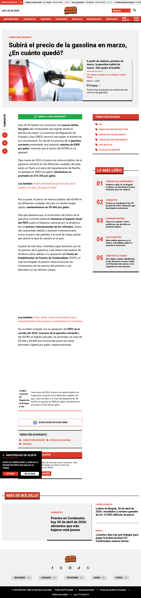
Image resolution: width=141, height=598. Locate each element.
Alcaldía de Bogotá (109, 150)
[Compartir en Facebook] (5, 135)
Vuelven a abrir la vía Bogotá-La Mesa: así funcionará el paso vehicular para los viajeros (120, 187)
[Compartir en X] (5, 143)
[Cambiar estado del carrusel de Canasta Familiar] (20, 2)
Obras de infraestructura (113, 129)
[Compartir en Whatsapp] (5, 151)
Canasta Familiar (9, 2)
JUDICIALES (29, 19)
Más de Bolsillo (22, 572)
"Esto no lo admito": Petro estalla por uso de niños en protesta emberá (118, 224)
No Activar (30, 474)
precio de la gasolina (59, 440)
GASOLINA (25, 444)
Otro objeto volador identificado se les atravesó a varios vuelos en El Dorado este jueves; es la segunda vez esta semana (120, 263)
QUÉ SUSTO (125, 19)
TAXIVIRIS (45, 19)
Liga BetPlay (105, 145)
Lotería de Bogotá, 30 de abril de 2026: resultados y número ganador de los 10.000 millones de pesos (117, 588)
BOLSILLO (77, 19)
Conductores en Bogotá (32, 440)
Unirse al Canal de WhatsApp (50, 116)
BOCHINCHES (94, 19)
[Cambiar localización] (121, 11)
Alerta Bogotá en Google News (50, 423)
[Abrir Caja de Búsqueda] (134, 11)
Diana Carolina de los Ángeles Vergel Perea (106, 75)
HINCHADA (61, 19)
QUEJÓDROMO (10, 19)
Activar (10, 473)
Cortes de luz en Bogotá (112, 134)
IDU (100, 124)
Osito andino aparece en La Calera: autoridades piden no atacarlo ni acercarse (119, 243)
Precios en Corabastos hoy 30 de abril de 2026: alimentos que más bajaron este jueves (120, 205)
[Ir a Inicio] (70, 10)
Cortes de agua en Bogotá (113, 139)
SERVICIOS (111, 19)
